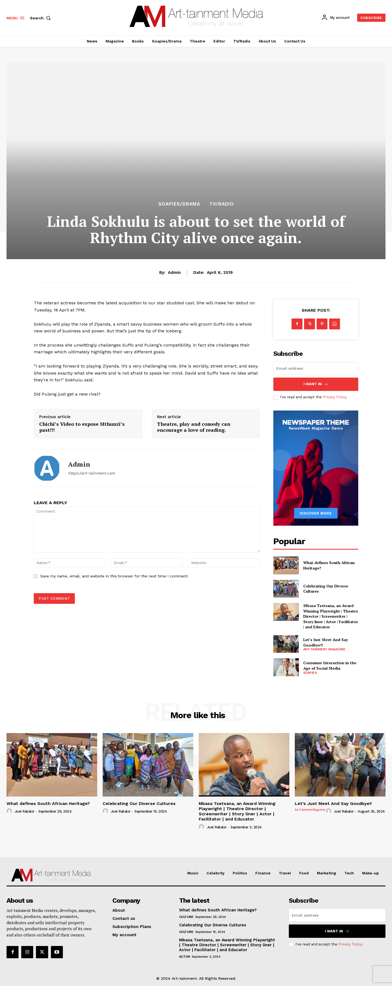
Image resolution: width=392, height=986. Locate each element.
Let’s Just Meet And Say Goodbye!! (333, 803)
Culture (186, 917)
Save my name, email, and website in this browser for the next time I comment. (114, 576)
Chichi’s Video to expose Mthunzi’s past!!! (82, 427)
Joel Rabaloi (24, 811)
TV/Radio (221, 204)
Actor (184, 957)
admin (174, 272)
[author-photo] (10, 811)
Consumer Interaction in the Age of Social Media (329, 665)
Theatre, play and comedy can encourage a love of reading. (193, 427)
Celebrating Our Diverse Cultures (325, 588)
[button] (41, 18)
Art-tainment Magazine (324, 649)
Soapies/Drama (179, 204)
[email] (315, 368)
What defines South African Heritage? (48, 803)
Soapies (310, 672)
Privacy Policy (334, 397)
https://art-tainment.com (91, 473)
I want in (316, 384)
